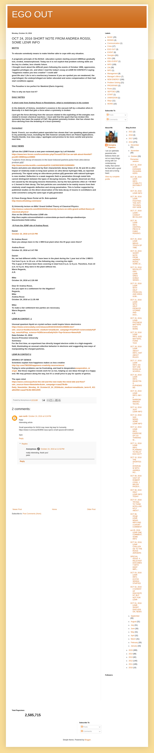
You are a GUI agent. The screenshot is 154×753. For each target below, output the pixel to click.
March (133, 639)
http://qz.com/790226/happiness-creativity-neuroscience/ (38, 365)
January (134, 646)
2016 (131, 142)
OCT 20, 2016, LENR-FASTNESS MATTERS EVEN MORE (136, 323)
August (134, 622)
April (133, 636)
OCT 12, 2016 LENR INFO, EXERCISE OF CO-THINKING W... (136, 433)
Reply (21, 438)
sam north (23, 416)
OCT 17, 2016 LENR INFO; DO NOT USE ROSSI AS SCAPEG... (135, 366)
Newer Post (17, 509)
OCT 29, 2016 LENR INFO (136, 192)
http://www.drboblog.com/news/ (26, 201)
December (135, 145)
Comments (112, 119)
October (134, 156)
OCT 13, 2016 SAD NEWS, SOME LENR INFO (136, 419)
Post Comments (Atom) (32, 514)
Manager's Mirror (114, 76)
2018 (131, 135)
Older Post (91, 509)
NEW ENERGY (113, 79)
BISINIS (110, 40)
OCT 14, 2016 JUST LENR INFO (136, 409)
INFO (109, 64)
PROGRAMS (112, 86)
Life (108, 67)
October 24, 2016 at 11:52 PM (52, 449)
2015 (131, 650)
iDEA (109, 58)
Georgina (111, 55)
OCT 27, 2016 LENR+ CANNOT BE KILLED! (136, 214)
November (135, 151)
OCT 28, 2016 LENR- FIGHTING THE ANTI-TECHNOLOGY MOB (135, 202)
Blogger (88, 740)
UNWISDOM (112, 98)
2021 (131, 132)
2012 (131, 661)
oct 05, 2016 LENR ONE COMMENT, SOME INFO (136, 534)
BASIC (110, 37)
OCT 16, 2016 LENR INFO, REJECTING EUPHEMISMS (136, 381)
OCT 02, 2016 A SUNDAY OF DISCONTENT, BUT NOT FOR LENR (136, 593)
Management (112, 74)
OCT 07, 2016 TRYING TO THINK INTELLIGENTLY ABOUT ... (136, 505)
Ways (109, 101)
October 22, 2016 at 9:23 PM (25, 234)
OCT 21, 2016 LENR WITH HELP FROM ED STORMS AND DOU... (135, 307)
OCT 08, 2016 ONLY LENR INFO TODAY (136, 493)
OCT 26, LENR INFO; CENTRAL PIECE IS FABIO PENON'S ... (135, 228)
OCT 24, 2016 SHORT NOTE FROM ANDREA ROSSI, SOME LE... (136, 257)
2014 (131, 654)
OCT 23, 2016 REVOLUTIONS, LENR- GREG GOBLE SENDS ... (135, 273)
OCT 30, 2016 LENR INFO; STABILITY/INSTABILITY (136, 182)
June (133, 629)
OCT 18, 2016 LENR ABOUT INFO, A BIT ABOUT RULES (136, 352)
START (110, 95)
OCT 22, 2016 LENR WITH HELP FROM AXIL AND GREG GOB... (136, 289)
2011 (131, 664)
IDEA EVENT (112, 61)
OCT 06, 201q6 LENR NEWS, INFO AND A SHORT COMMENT (136, 520)
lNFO (109, 70)
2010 (131, 668)
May (133, 632)
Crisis (109, 46)
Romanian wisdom (134, 160)
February (134, 642)
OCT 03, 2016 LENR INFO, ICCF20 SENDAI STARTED (135, 578)
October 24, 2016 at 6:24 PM (39, 416)
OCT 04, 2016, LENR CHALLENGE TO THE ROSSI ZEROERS (136, 547)
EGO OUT (32, 14)
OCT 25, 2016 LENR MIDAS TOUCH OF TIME (136, 243)
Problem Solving (113, 83)
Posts (110, 115)
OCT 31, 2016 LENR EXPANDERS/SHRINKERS (135, 169)
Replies (25, 444)
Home (54, 509)
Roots (109, 89)
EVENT (110, 52)
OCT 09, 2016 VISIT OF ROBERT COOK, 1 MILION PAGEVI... (135, 481)
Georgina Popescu (112, 146)
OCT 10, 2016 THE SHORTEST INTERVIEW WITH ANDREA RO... (135, 464)
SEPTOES (111, 92)
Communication (113, 43)
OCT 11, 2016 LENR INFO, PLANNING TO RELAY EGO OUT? (136, 448)
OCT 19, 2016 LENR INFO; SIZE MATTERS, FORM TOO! (136, 337)
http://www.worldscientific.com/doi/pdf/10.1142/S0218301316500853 (43, 165)
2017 (131, 138)
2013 (131, 657)
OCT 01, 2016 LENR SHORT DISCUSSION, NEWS (136, 607)
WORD (110, 104)
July (132, 625)
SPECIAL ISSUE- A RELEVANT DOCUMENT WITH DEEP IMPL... (136, 562)
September (135, 616)
